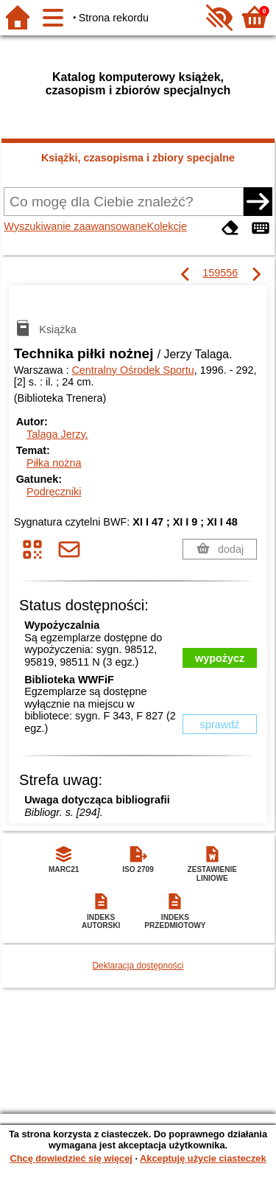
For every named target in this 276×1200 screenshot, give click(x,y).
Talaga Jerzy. (57, 434)
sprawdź (220, 724)
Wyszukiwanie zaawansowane (75, 226)
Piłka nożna (53, 463)
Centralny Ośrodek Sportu (132, 370)
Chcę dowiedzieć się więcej (71, 1158)
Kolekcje (167, 226)
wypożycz (219, 658)
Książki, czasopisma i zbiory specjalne (138, 158)
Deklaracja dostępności (137, 965)
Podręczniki (53, 492)
